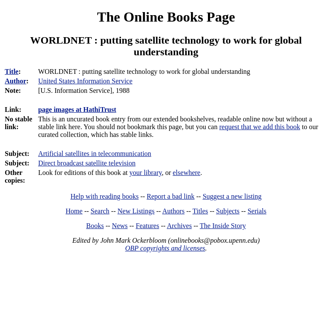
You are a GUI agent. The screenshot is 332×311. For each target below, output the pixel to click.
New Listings (136, 211)
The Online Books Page (166, 17)
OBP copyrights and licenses (165, 248)
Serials (257, 211)
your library (145, 172)
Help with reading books (104, 196)
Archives (179, 225)
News (120, 225)
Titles (200, 211)
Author (15, 81)
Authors (173, 211)
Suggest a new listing (232, 196)
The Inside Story (223, 225)
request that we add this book (259, 126)
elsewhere (187, 172)
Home (74, 211)
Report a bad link (171, 196)
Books (95, 225)
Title (12, 71)
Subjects (227, 211)
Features (147, 225)
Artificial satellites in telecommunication (94, 153)
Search (100, 211)
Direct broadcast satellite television (86, 163)
